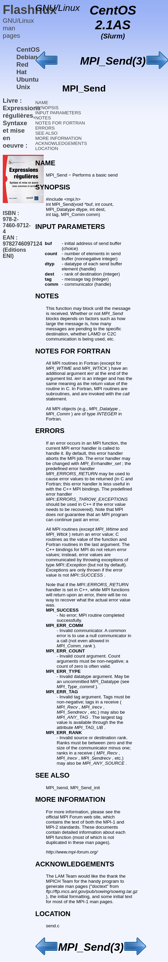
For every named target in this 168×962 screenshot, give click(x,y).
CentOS (28, 49)
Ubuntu (27, 79)
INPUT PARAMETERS (58, 112)
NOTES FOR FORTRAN (60, 123)
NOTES (43, 117)
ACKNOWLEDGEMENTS (61, 143)
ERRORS (45, 128)
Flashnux (30, 10)
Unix (23, 86)
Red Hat (22, 68)
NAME (41, 102)
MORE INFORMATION (58, 138)
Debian (27, 57)
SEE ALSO (46, 133)
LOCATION (46, 148)
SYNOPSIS (46, 107)
